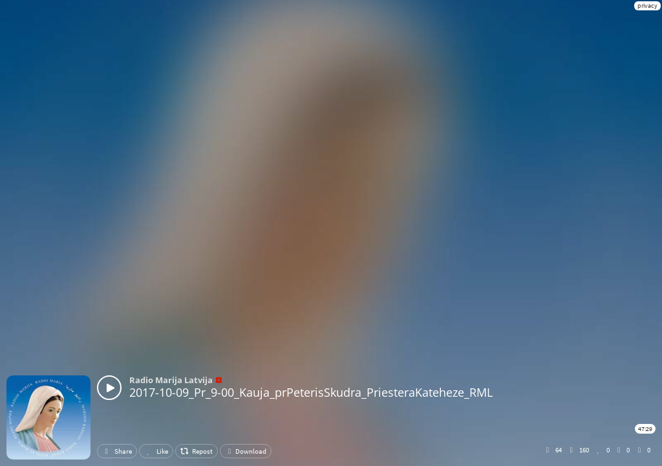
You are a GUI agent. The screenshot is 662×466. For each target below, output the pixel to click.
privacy (647, 5)
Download (245, 451)
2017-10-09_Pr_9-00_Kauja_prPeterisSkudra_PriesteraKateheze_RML (311, 392)
